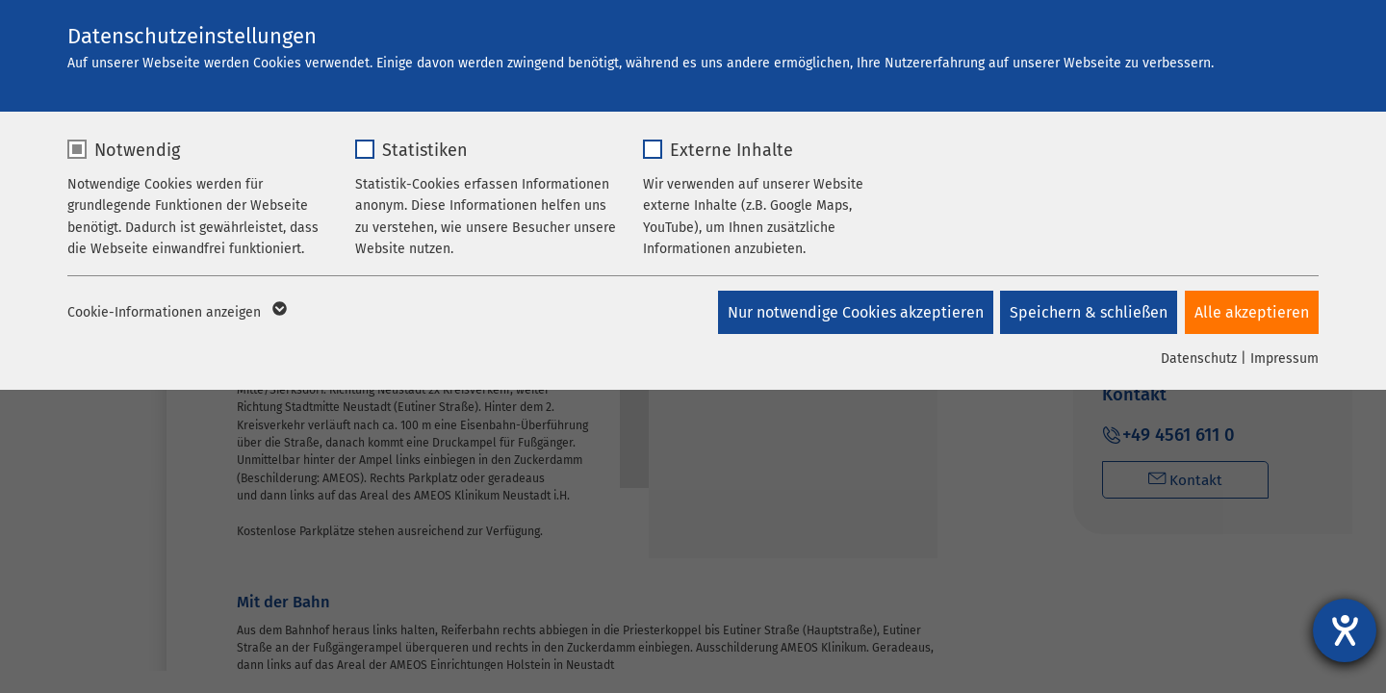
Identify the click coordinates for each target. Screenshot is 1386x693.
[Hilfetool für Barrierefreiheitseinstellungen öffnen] (1344, 630)
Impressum (1284, 358)
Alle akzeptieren (1251, 312)
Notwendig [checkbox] (137, 150)
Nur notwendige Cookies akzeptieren (851, 312)
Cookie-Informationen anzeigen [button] (175, 312)
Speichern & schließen (1087, 312)
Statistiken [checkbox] (425, 150)
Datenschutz (1199, 358)
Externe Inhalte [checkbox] (731, 150)
